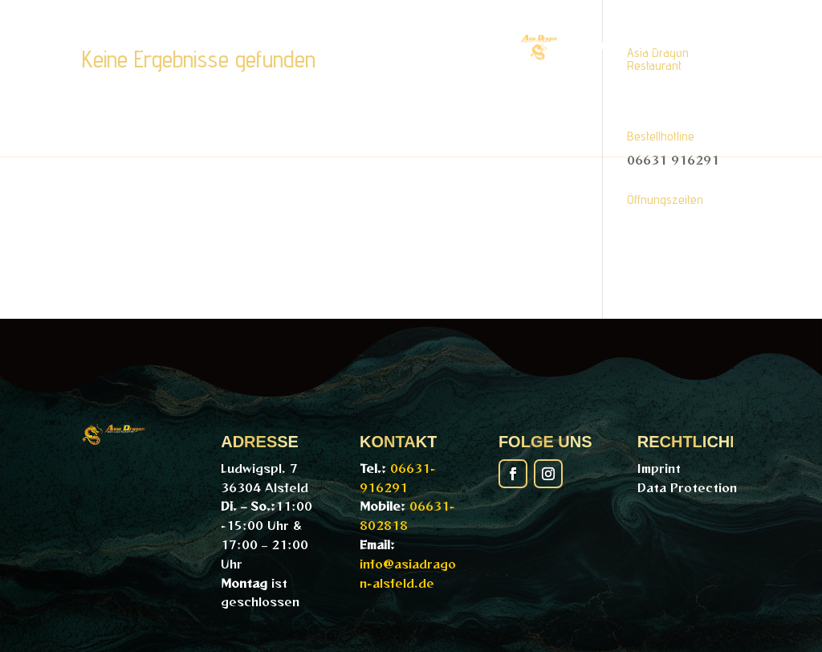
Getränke (640, 47)
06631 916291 (673, 160)
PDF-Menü (240, 47)
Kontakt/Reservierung (451, 108)
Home (137, 47)
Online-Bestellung (399, 47)
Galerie (283, 108)
